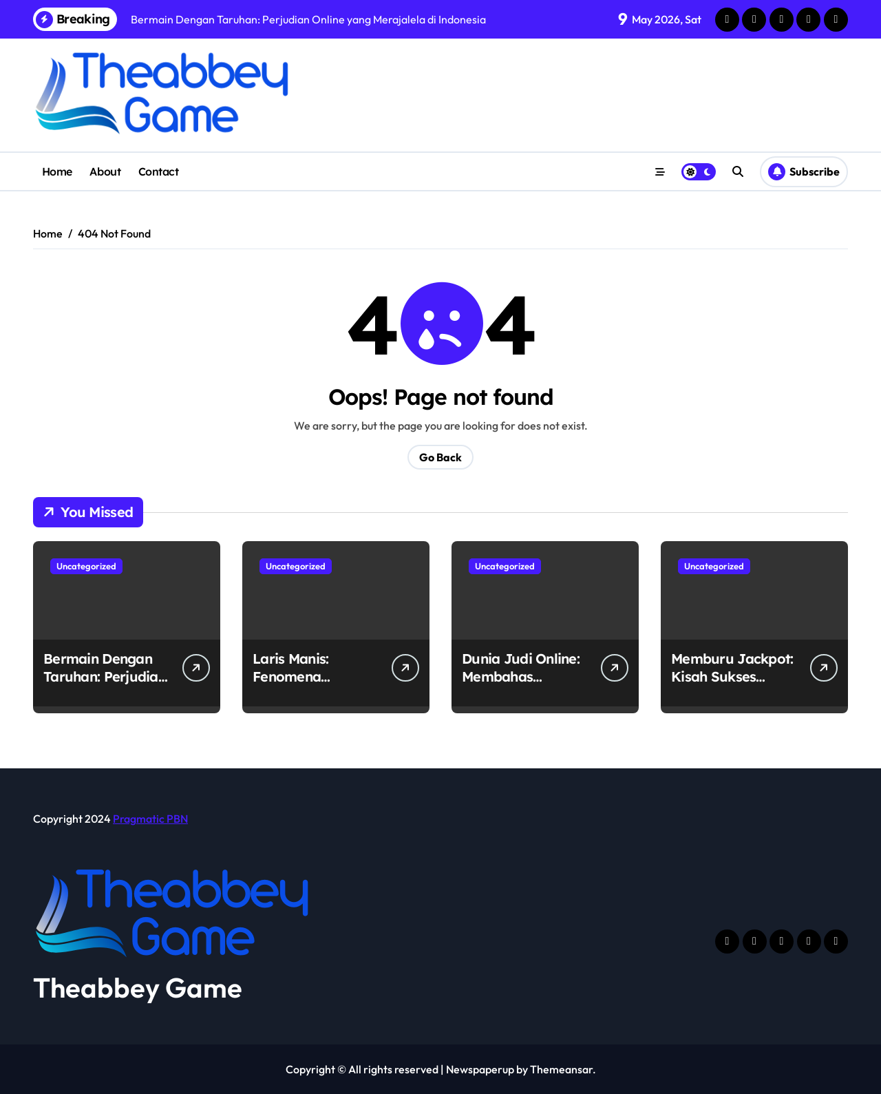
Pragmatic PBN (150, 818)
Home (57, 171)
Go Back (440, 457)
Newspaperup (480, 1069)
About (104, 171)
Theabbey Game (137, 987)
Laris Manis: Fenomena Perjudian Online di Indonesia (314, 685)
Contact (158, 171)
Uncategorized (86, 565)
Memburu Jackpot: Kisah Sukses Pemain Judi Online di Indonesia (733, 685)
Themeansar (561, 1069)
